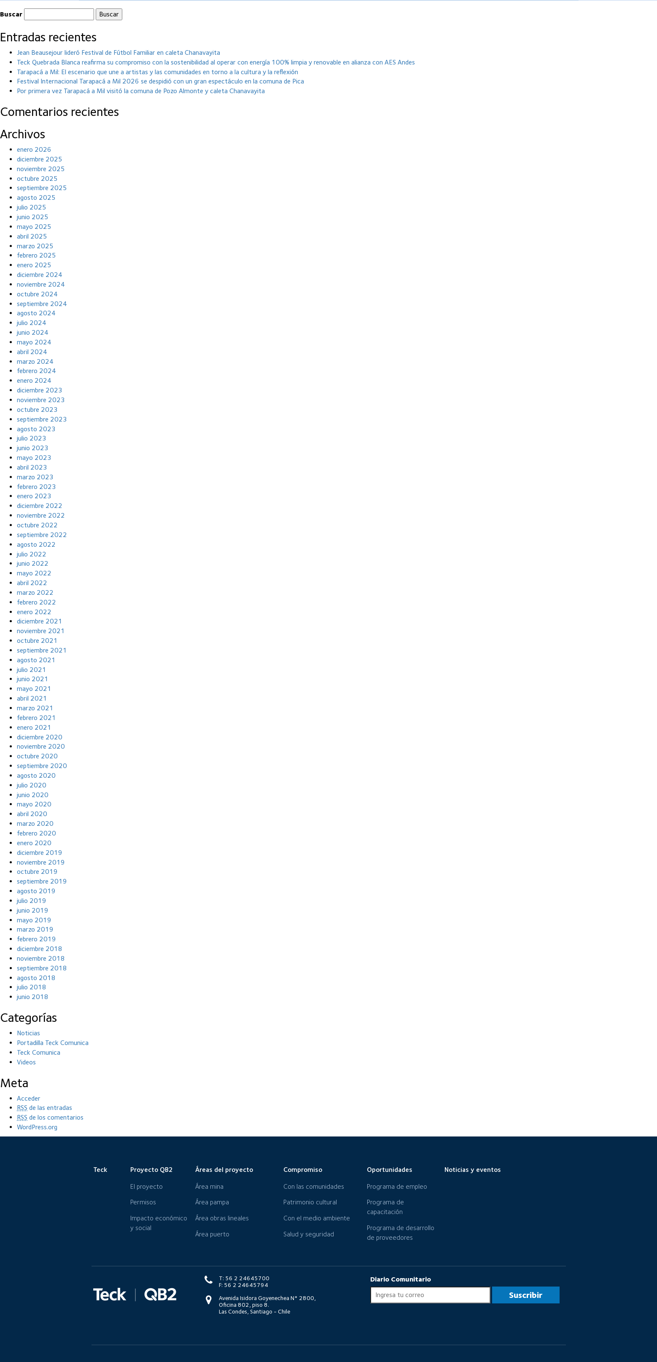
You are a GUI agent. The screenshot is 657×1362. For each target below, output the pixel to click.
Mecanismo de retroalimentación (507, 3)
